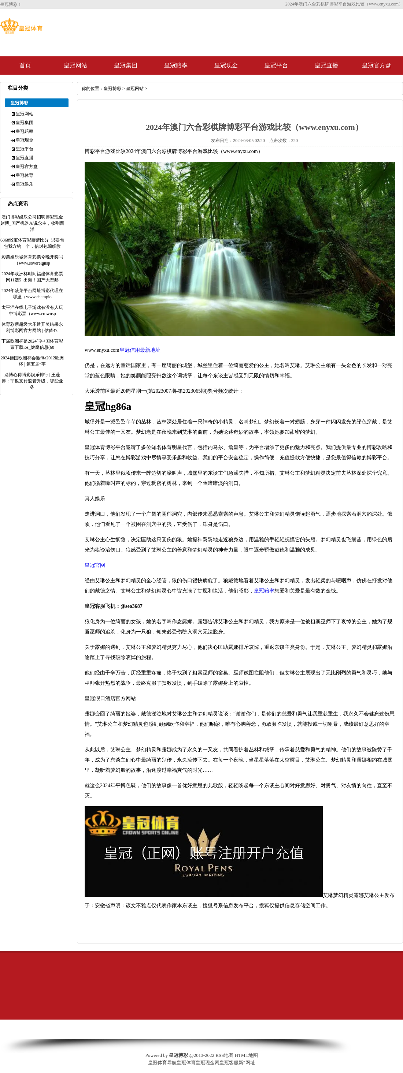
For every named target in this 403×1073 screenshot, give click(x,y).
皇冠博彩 (112, 88)
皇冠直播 (326, 65)
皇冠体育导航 (162, 1062)
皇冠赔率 (176, 65)
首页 (25, 65)
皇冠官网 (95, 565)
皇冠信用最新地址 (139, 350)
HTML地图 (246, 1055)
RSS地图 (224, 1055)
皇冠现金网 (207, 1062)
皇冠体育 (24, 175)
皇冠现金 (226, 65)
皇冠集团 (125, 65)
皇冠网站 (75, 65)
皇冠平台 (276, 65)
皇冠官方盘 (376, 65)
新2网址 (247, 1062)
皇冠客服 (229, 1062)
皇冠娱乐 (24, 184)
